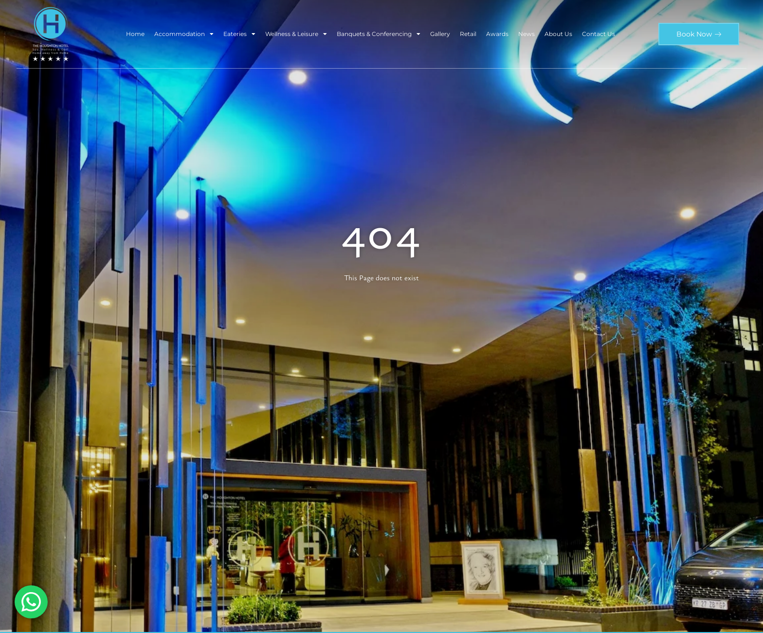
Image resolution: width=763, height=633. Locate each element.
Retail (468, 33)
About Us (558, 33)
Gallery (440, 33)
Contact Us (598, 33)
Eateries (239, 34)
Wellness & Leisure (296, 34)
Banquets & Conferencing (378, 34)
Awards (497, 33)
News (526, 33)
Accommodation (184, 34)
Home (135, 33)
